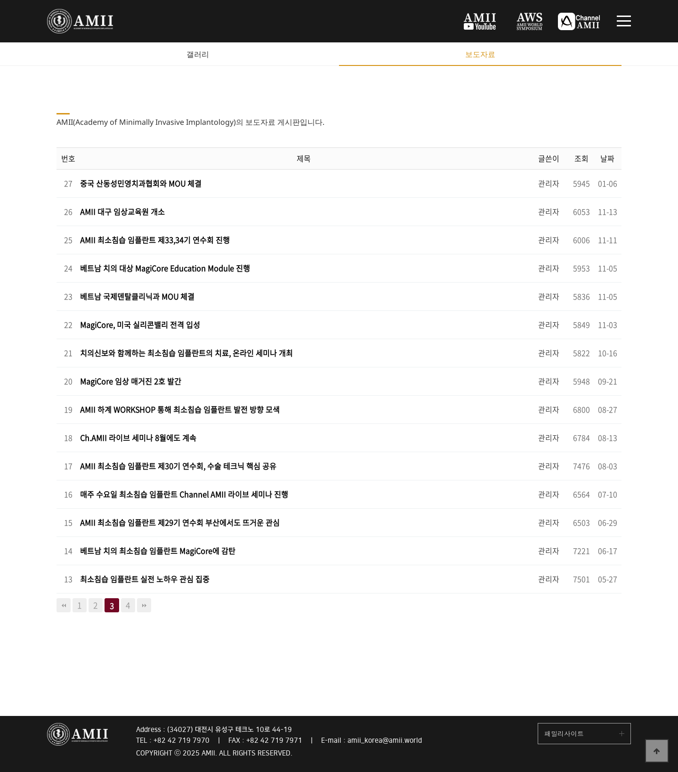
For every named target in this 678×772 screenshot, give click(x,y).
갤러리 (197, 54)
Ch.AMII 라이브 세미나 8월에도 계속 (138, 437)
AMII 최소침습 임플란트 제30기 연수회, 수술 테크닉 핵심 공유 (178, 465)
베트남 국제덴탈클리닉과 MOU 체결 (137, 296)
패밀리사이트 (564, 733)
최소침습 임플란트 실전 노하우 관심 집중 (145, 579)
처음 (63, 605)
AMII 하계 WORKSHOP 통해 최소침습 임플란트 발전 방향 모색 (180, 409)
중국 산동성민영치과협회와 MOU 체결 (141, 183)
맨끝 (144, 605)
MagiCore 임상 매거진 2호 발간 (130, 381)
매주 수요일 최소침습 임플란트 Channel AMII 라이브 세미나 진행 (184, 494)
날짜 (607, 158)
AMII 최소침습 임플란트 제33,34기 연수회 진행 (155, 239)
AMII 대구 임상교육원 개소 (122, 211)
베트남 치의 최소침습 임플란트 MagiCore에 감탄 (157, 550)
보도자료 (480, 54)
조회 (581, 158)
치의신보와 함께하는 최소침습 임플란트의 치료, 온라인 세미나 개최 (186, 352)
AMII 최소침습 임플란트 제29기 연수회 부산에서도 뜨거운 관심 (180, 522)
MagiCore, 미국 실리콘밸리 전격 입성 (140, 324)
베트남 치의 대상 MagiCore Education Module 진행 (165, 268)
